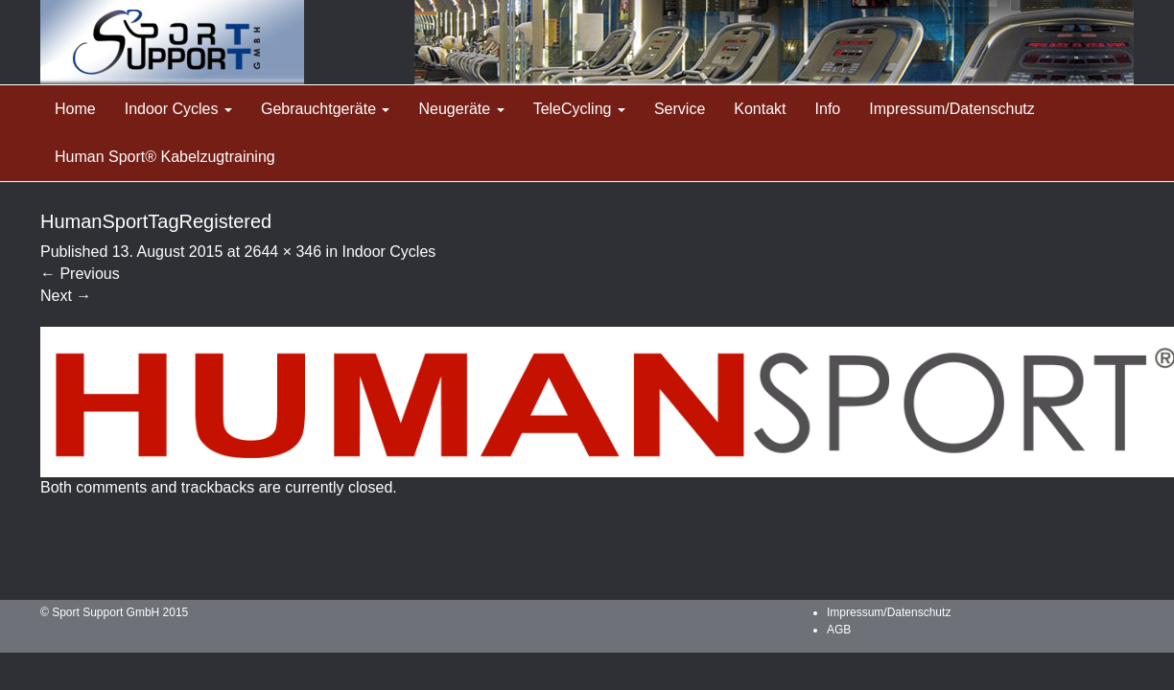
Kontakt (760, 109)
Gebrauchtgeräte (325, 109)
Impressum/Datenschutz (952, 109)
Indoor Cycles (178, 109)
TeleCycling (579, 109)
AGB (839, 629)
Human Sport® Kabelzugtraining (165, 157)
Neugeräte (461, 109)
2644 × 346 (283, 251)
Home (75, 109)
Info (828, 109)
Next (65, 296)
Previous (80, 273)
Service (679, 109)
